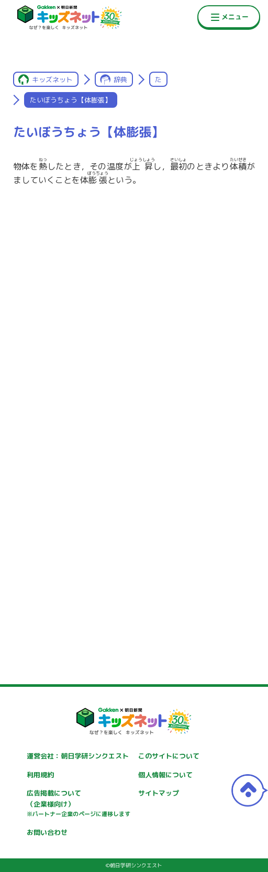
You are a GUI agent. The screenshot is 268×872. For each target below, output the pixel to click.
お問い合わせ (47, 832)
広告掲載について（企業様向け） (78, 803)
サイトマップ (158, 793)
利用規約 (40, 774)
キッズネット (52, 79)
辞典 (120, 79)
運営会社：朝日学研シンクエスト (78, 756)
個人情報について (165, 774)
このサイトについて (168, 756)
